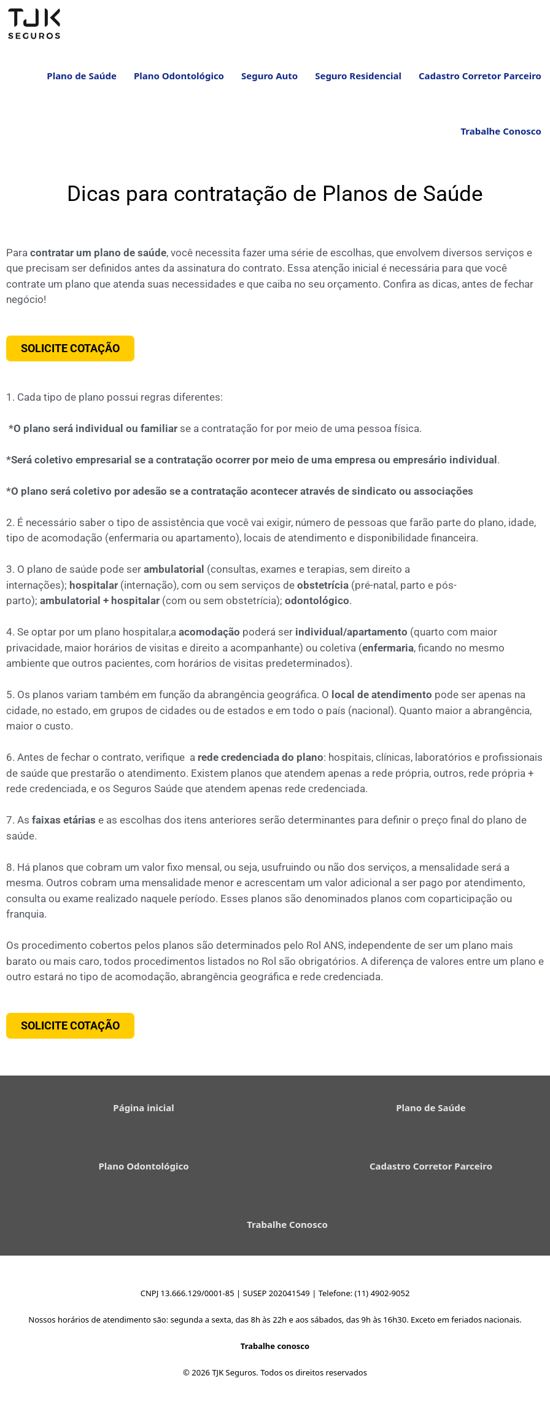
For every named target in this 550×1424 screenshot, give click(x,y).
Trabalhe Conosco (500, 138)
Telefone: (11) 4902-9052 (364, 1300)
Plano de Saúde (82, 83)
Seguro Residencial (358, 83)
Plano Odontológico (179, 83)
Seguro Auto (269, 83)
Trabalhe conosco (275, 1353)
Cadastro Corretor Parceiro (480, 83)
